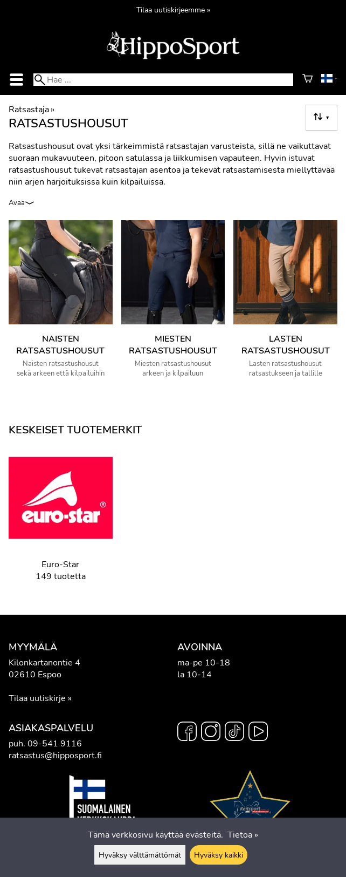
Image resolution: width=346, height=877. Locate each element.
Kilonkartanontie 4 (44, 663)
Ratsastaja (31, 109)
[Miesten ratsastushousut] (173, 303)
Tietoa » (242, 835)
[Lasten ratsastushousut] (285, 303)
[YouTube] (258, 733)
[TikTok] (234, 733)
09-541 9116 (54, 744)
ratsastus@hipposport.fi (55, 756)
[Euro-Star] (61, 521)
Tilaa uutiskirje (37, 698)
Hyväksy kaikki (218, 854)
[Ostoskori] (307, 80)
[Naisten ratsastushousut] (61, 303)
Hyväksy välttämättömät (140, 854)
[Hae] (163, 79)
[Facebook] (187, 733)
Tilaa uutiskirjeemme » (173, 9)
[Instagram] (210, 733)
